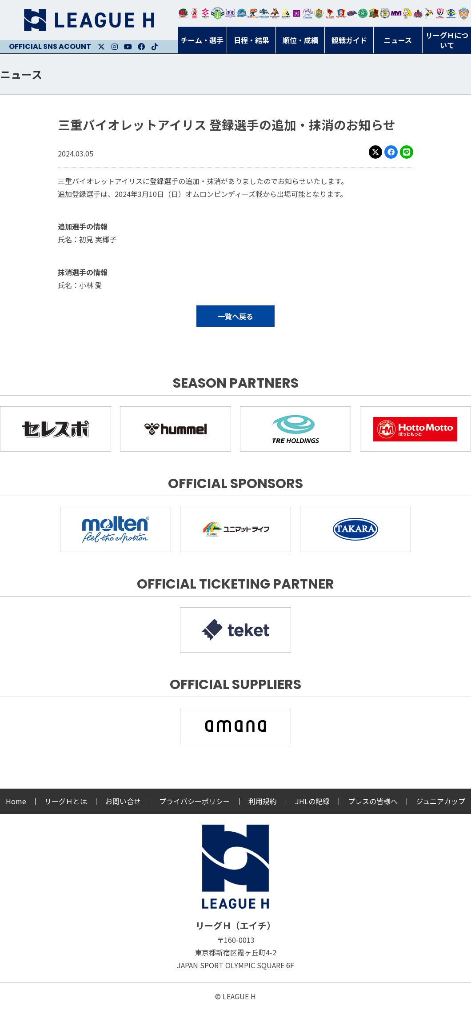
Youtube (128, 46)
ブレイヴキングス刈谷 (274, 13)
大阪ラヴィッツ (407, 13)
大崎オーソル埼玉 (194, 13)
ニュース (21, 74)
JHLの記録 (312, 801)
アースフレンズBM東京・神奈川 (218, 13)
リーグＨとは (65, 801)
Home (16, 801)
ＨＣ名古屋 (385, 13)
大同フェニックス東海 (263, 13)
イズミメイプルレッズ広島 (418, 13)
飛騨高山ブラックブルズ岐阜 (373, 13)
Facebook (141, 46)
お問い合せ (123, 801)
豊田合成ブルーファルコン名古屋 (252, 13)
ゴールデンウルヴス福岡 (318, 13)
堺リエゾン (296, 13)
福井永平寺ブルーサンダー (241, 13)
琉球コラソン (341, 13)
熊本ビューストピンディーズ (440, 13)
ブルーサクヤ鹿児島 (451, 13)
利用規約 (262, 801)
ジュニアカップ (440, 801)
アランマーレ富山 (352, 13)
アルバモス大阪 (285, 13)
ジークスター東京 (205, 13)
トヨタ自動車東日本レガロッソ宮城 (183, 13)
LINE (406, 152)
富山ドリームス (230, 13)
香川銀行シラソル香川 (429, 13)
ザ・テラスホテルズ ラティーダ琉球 (464, 13)
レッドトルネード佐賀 (329, 13)
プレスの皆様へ (373, 801)
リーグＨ (89, 20)
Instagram (114, 46)
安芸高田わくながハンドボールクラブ (307, 13)
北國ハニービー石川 (362, 13)
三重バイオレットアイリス (396, 13)
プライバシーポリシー (194, 801)
